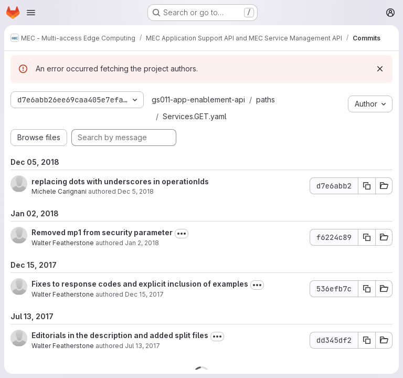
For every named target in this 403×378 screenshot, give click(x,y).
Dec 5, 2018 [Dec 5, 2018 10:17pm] (136, 191)
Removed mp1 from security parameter (102, 232)
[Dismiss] (380, 68)
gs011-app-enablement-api (198, 99)
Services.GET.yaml (195, 116)
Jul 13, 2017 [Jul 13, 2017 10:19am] (142, 346)
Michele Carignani (59, 191)
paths (265, 99)
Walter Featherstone (62, 243)
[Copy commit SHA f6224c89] (366, 237)
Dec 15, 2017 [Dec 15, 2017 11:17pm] (144, 294)
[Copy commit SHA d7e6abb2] (366, 185)
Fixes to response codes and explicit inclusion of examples (139, 283)
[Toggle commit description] (181, 233)
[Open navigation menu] (31, 12)
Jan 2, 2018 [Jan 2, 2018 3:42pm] (142, 243)
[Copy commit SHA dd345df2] (366, 340)
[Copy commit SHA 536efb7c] (366, 288)
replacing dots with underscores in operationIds (120, 181)
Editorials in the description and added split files (119, 335)
